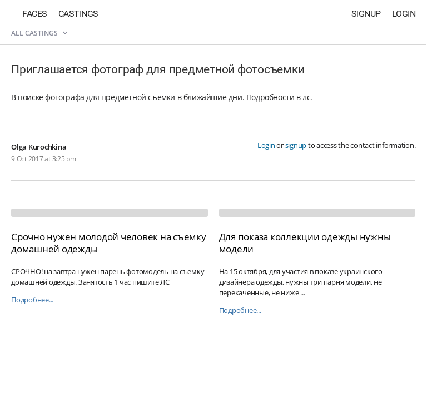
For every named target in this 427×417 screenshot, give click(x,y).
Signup (366, 13)
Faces (34, 13)
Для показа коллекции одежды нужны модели (305, 242)
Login (404, 13)
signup (296, 145)
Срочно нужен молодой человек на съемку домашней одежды (108, 242)
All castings (39, 33)
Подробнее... (32, 300)
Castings (78, 13)
